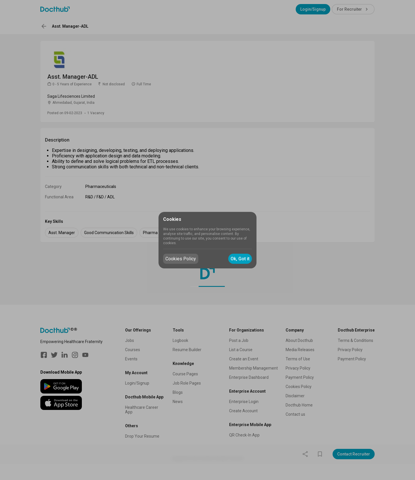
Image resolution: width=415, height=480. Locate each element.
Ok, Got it (240, 258)
